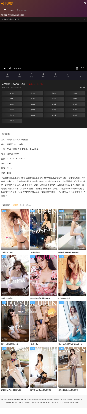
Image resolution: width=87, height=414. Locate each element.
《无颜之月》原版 (7, 252)
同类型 (15, 205)
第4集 (75, 93)
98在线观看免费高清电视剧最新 (40, 298)
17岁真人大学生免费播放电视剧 (11, 390)
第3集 (54, 93)
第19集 (54, 115)
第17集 (12, 115)
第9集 (12, 104)
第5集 (12, 99)
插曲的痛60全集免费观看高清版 (68, 252)
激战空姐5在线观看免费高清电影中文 (70, 344)
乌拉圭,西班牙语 (16, 87)
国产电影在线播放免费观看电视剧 (40, 390)
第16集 (75, 110)
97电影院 (7, 3)
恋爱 (5, 15)
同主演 (22, 205)
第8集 (75, 99)
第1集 (12, 93)
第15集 (54, 110)
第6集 (33, 99)
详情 (4, 196)
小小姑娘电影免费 (64, 298)
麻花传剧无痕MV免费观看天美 (68, 390)
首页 (2, 15)
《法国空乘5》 (34, 344)
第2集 (33, 93)
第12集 (75, 104)
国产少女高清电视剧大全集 (9, 344)
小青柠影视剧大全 (7, 298)
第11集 (54, 104)
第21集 (12, 121)
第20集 (75, 115)
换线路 (82, 87)
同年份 (28, 205)
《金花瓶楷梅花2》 (36, 252)
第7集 (54, 99)
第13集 (12, 110)
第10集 (33, 104)
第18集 (33, 115)
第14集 (33, 110)
